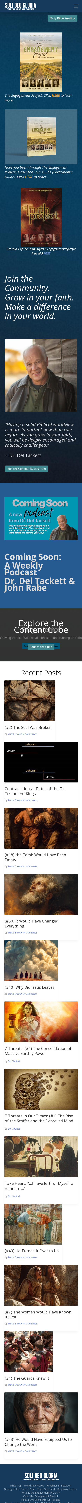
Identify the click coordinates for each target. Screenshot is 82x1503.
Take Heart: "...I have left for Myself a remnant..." (39, 1186)
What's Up (16, 1485)
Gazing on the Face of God (19, 1489)
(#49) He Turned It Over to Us (32, 1250)
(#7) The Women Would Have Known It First (38, 1314)
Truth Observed (46, 1489)
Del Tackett (14, 1061)
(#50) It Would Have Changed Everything (31, 923)
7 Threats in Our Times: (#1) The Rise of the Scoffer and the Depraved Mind (39, 1118)
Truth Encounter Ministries (22, 734)
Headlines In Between (58, 1485)
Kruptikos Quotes (67, 1489)
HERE (47, 253)
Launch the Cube (41, 647)
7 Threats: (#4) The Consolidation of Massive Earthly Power (38, 1051)
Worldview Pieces (34, 1485)
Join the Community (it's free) (26, 469)
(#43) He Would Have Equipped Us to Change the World (38, 1442)
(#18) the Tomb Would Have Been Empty (35, 857)
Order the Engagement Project (40, 1496)
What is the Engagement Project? (41, 1492)
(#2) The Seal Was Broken (28, 727)
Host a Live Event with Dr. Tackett (40, 1499)
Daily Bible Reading (62, 18)
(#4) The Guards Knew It (27, 1378)
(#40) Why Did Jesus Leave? (29, 987)
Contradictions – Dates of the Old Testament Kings (35, 791)
